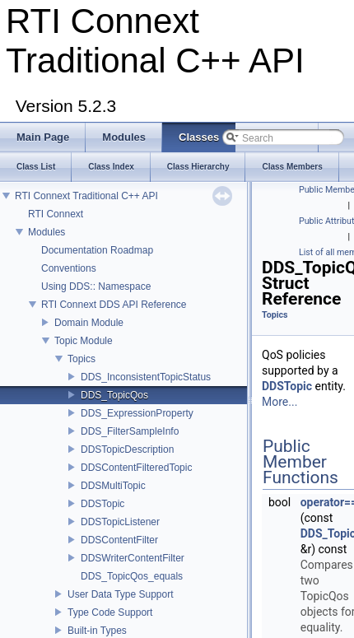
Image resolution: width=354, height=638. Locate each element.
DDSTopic (102, 504)
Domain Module (88, 322)
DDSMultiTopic (113, 485)
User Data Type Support (121, 594)
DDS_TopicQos (114, 395)
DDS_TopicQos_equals (132, 576)
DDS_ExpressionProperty (137, 413)
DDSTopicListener (120, 522)
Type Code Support (110, 612)
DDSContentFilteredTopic (136, 467)
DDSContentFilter (119, 540)
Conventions (68, 268)
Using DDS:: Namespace (96, 286)
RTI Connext (55, 214)
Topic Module (83, 341)
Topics (81, 359)
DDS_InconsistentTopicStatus (146, 377)
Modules (46, 232)
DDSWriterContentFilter (132, 558)
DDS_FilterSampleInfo (130, 431)
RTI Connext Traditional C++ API (86, 196)
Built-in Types (97, 630)
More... (279, 401)
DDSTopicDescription (127, 449)
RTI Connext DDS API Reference (114, 304)
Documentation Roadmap (97, 250)
